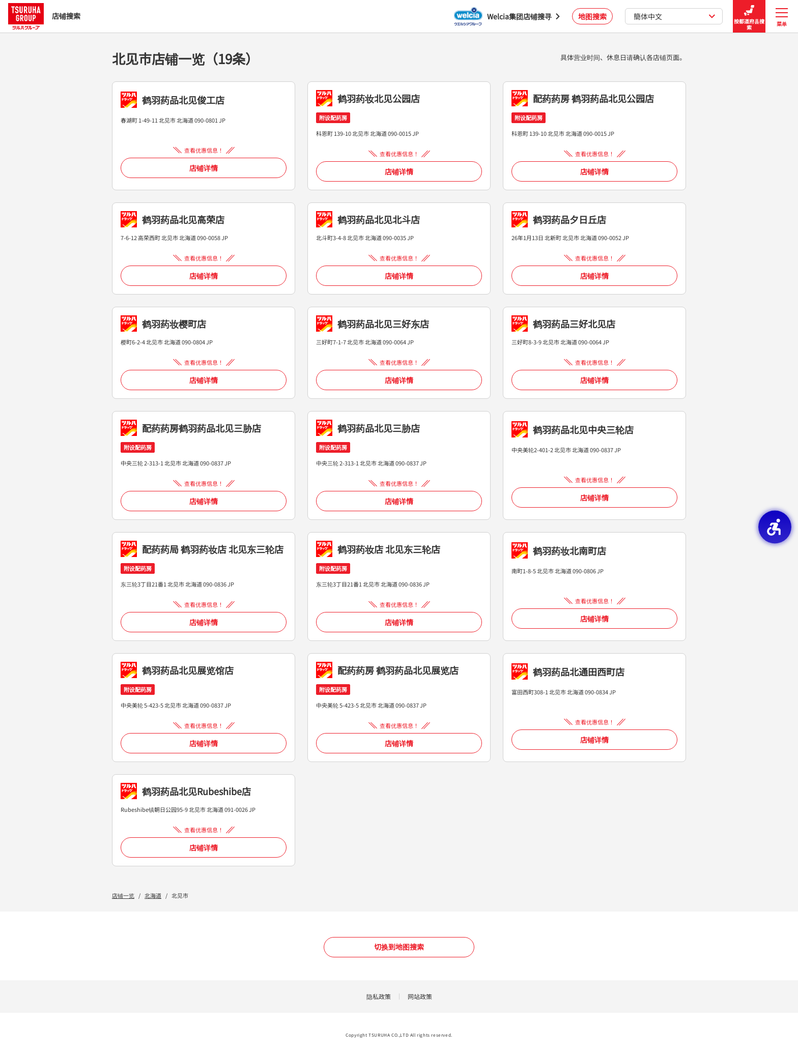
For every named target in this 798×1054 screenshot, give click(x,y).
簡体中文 (675, 16)
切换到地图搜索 (399, 947)
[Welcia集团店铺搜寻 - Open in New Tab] (507, 16)
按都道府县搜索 (749, 16)
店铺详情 (203, 168)
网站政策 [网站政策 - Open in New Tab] (420, 996)
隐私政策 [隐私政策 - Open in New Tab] (378, 996)
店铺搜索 (44, 16)
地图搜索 (592, 16)
